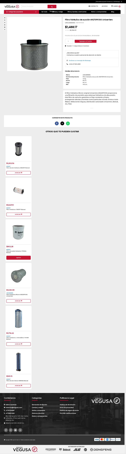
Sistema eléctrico (38, 413)
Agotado (18, 257)
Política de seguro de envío (69, 410)
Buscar (52, 7)
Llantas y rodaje (37, 407)
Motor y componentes (39, 416)
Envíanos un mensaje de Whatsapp (80, 60)
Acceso (105, 6)
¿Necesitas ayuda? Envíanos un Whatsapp (108, 1)
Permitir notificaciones (68, 413)
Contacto (93, 6)
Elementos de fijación (39, 405)
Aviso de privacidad (67, 407)
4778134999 (9, 410)
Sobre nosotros (10, 405)
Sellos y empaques (38, 410)
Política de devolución (67, 405)
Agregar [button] (18, 172)
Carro (116, 6)
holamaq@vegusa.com (13, 407)
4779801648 (9, 413)
